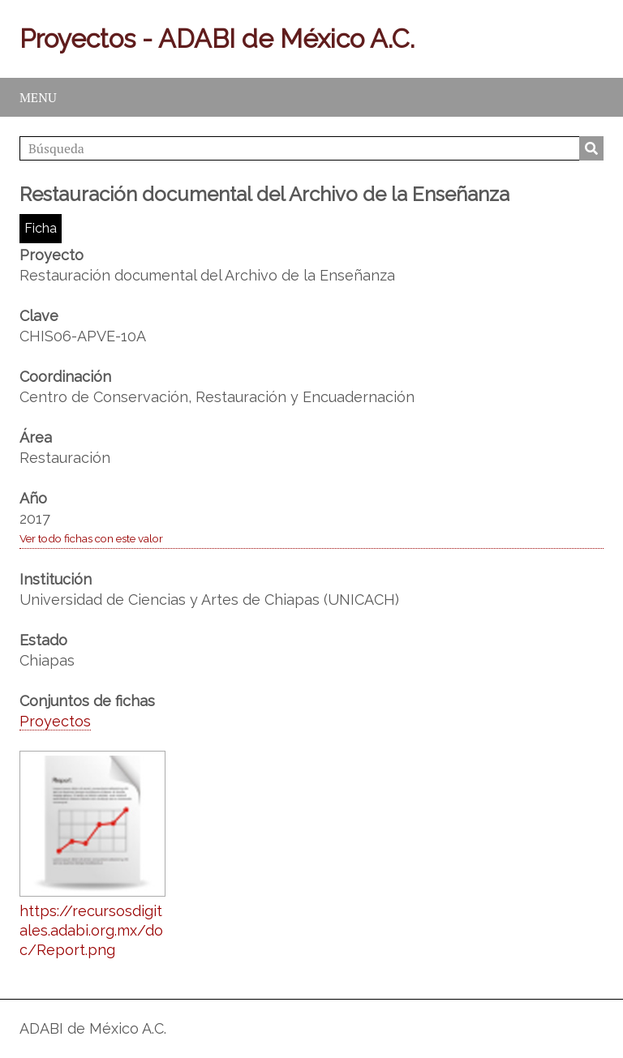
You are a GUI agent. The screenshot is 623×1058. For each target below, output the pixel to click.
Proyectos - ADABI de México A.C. (217, 39)
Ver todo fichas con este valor (91, 538)
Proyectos (55, 721)
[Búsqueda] (311, 148)
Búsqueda (591, 148)
